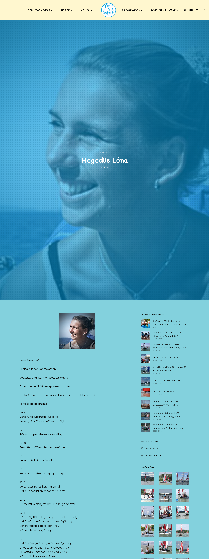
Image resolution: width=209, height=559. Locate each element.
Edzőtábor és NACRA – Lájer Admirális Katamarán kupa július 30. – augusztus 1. (171, 346)
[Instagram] (182, 10)
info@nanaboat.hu (155, 455)
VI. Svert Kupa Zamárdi (164, 391)
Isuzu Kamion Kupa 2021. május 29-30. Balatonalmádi (170, 369)
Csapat (104, 152)
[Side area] (195, 10)
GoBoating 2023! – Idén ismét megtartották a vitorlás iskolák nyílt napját (170, 323)
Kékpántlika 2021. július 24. (165, 357)
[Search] (163, 10)
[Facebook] (176, 10)
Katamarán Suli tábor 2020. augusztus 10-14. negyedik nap (167, 415)
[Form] (169, 10)
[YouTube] (189, 10)
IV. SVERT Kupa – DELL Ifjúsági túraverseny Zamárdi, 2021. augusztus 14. (167, 334)
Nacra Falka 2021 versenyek (166, 380)
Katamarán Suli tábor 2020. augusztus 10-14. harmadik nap (168, 426)
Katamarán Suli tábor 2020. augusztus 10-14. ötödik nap (166, 403)
